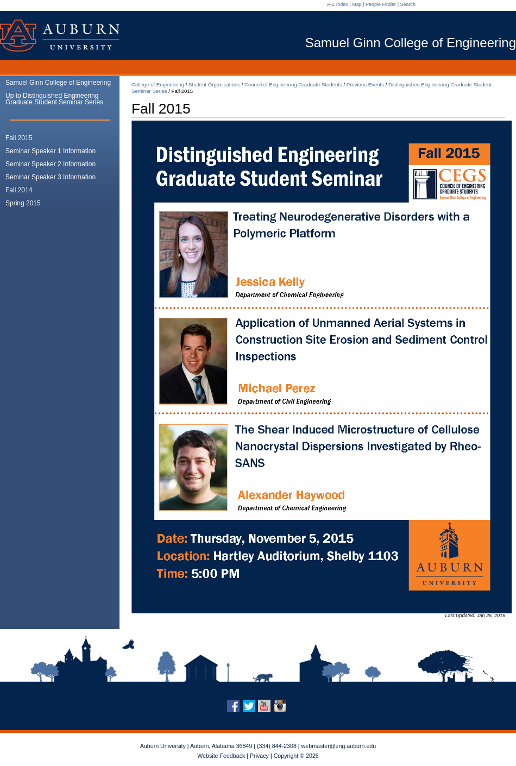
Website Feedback (221, 755)
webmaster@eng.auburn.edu (338, 746)
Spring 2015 (23, 203)
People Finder (381, 4)
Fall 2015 (18, 138)
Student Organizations (214, 84)
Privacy (259, 755)
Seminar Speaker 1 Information (50, 151)
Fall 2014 (18, 190)
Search (408, 4)
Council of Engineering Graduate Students (293, 84)
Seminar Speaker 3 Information (50, 177)
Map (357, 4)
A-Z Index (337, 4)
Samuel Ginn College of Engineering (58, 82)
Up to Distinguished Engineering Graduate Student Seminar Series (54, 99)
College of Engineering (157, 84)
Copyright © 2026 (296, 755)
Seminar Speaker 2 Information (50, 164)
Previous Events (365, 84)
